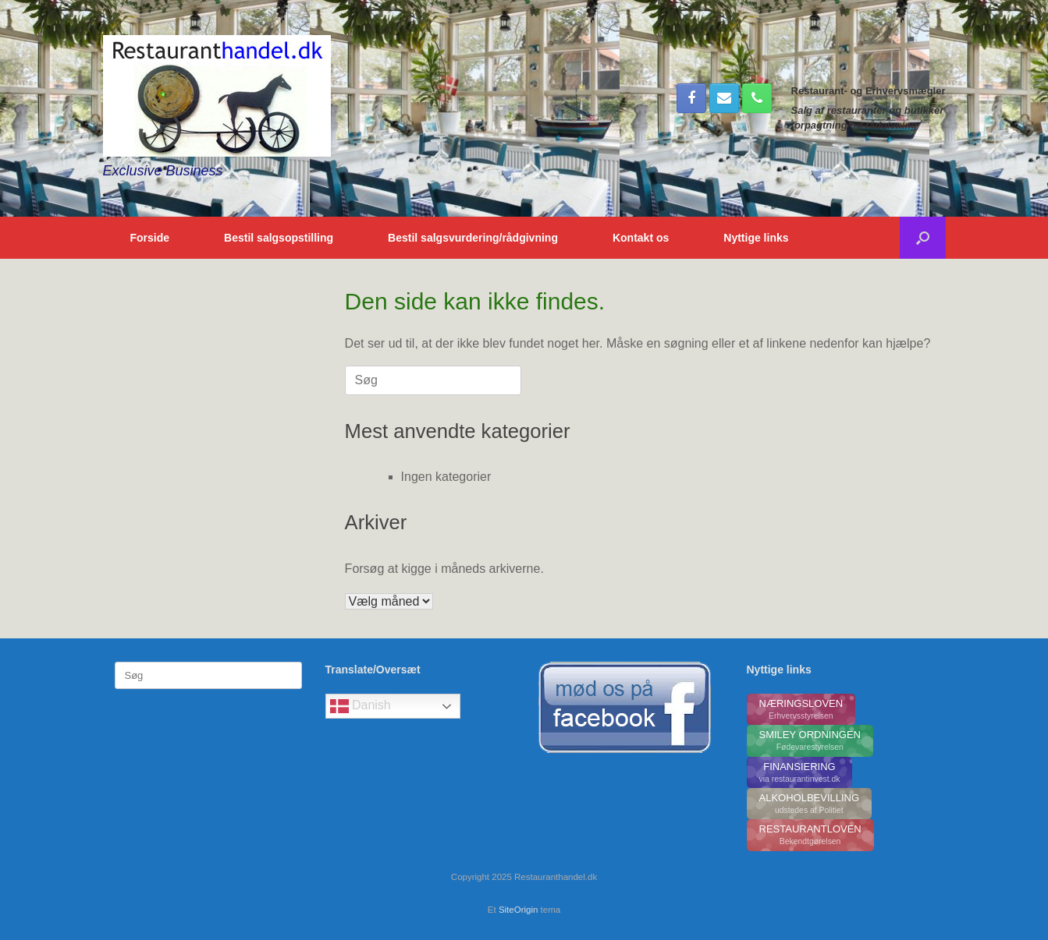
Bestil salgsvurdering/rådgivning (473, 237)
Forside (150, 237)
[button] (923, 238)
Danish (360, 706)
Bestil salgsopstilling (278, 237)
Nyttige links (755, 237)
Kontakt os (641, 237)
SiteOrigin (518, 909)
